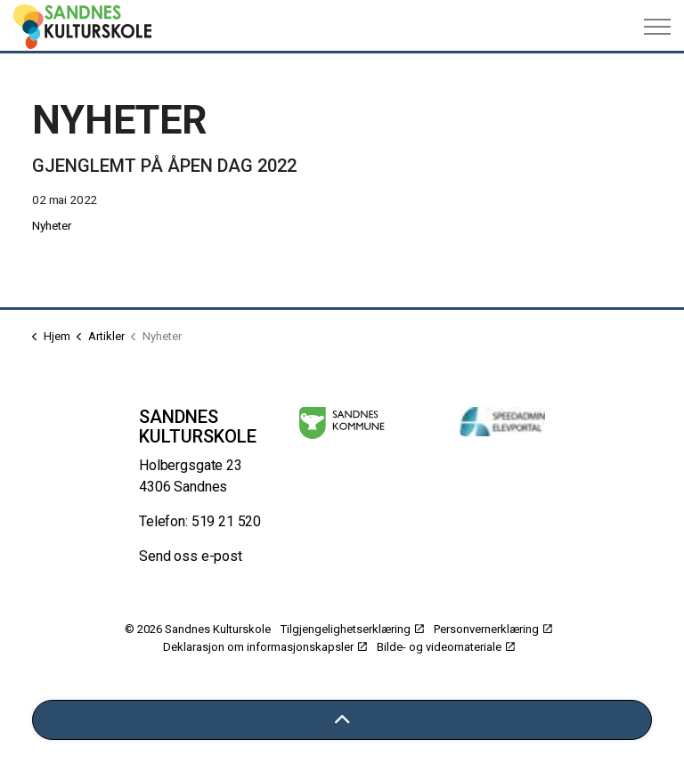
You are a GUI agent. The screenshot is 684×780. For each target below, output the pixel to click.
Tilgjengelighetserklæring (352, 629)
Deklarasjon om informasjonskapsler (265, 647)
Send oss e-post (190, 556)
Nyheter (52, 225)
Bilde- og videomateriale (446, 647)
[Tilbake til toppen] (342, 720)
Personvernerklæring (493, 629)
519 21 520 (226, 521)
